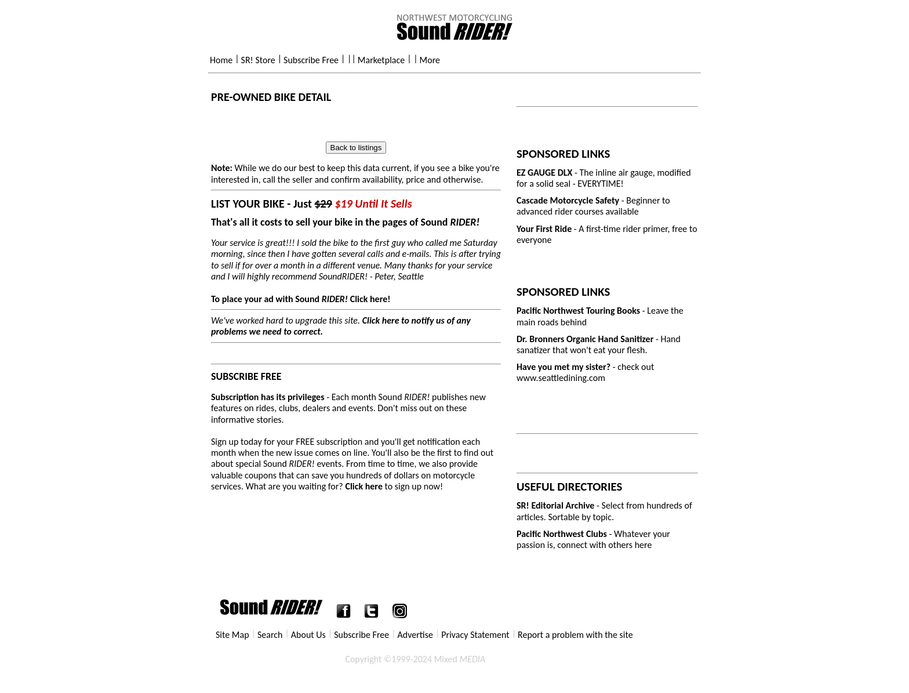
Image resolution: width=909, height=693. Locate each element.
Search (270, 634)
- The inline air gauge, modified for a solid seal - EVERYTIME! (604, 178)
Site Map (232, 634)
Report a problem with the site (575, 634)
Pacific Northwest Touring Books (578, 310)
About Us (308, 634)
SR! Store (258, 60)
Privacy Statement (475, 634)
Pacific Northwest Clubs (562, 533)
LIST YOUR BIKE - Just (311, 204)
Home (221, 60)
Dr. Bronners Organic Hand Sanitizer (586, 338)
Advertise (415, 634)
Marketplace (381, 60)
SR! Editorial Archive (555, 505)
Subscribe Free (311, 60)
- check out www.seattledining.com (585, 372)
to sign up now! (394, 486)
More (430, 60)
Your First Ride (545, 228)
